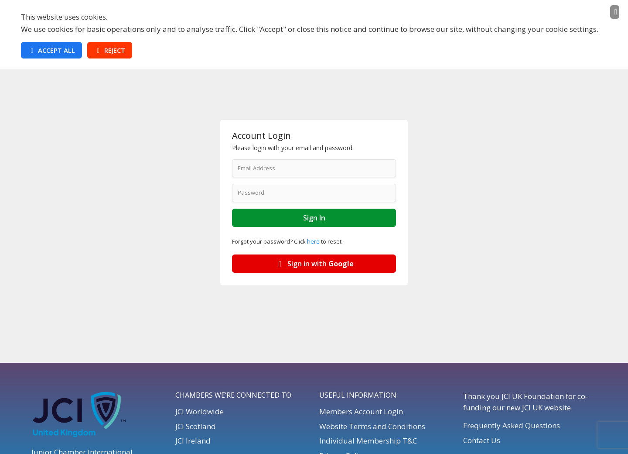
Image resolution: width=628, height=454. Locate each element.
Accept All (51, 50)
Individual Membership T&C (368, 441)
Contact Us (481, 440)
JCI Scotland (195, 426)
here (313, 241)
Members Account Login (361, 411)
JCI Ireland (193, 441)
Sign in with (314, 263)
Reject (109, 50)
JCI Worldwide (199, 411)
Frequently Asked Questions (511, 425)
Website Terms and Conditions (372, 426)
